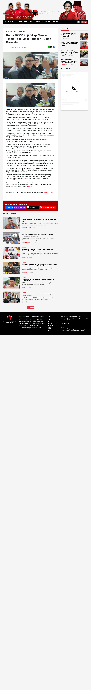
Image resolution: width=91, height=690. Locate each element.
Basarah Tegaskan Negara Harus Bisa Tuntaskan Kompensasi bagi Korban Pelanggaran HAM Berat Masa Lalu (39, 265)
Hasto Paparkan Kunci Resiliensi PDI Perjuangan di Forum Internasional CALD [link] (69, 61)
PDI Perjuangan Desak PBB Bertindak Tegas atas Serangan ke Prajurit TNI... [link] (70, 35)
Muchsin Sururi (26, 242)
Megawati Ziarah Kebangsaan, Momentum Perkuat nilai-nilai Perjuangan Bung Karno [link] (69, 52)
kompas (29, 186)
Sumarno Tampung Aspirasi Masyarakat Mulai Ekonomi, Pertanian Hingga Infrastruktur (38, 235)
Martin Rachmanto (27, 227)
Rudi (24, 302)
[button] (84, 22)
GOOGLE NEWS (48, 192)
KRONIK (24, 233)
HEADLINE (63, 38)
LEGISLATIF (24, 218)
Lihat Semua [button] (31, 307)
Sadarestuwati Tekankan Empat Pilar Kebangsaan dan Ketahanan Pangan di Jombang (37, 250)
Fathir (24, 257)
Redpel (8, 47)
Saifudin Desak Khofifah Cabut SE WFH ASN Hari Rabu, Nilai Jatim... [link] (69, 43)
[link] (7, 31)
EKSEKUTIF (24, 277)
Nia (24, 287)
